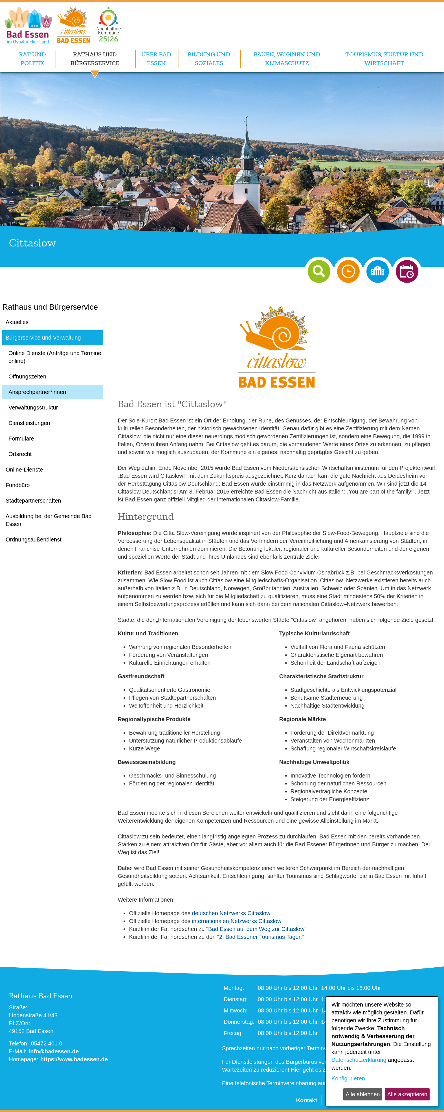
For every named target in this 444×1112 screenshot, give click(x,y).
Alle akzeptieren (407, 1094)
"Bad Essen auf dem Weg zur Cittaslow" (256, 929)
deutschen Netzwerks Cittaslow (231, 913)
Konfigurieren (348, 1078)
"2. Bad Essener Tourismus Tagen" (260, 937)
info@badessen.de (54, 1051)
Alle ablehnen (363, 1094)
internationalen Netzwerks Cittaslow (237, 921)
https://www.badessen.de (74, 1059)
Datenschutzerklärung (358, 1060)
